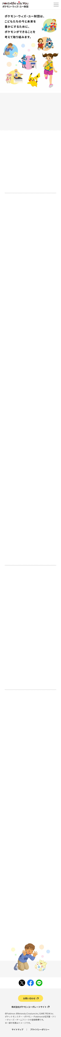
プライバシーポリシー (39, 1029)
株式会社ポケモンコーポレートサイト (29, 1006)
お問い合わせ (29, 998)
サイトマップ (17, 1029)
